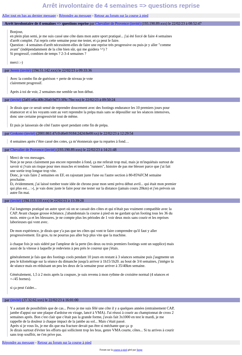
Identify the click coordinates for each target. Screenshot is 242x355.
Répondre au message (75, 15)
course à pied (120, 349)
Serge (139, 349)
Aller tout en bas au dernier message (29, 15)
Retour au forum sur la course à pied (121, 15)
